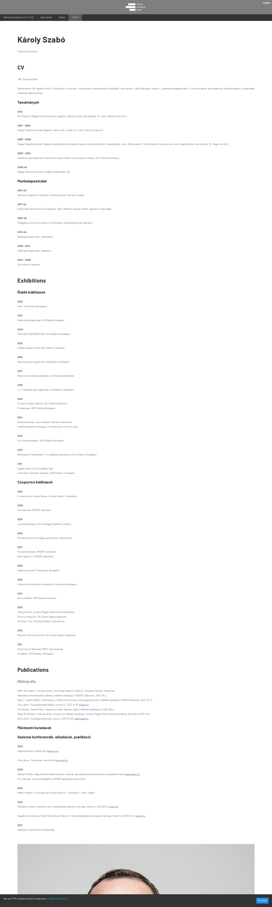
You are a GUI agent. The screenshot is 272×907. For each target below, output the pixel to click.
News (62, 18)
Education (46, 18)
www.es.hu (52, 751)
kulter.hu (84, 705)
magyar (267, 3)
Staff (75, 18)
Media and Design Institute (18, 18)
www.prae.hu (81, 719)
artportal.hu (61, 760)
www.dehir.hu (132, 774)
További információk (58, 899)
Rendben (262, 901)
